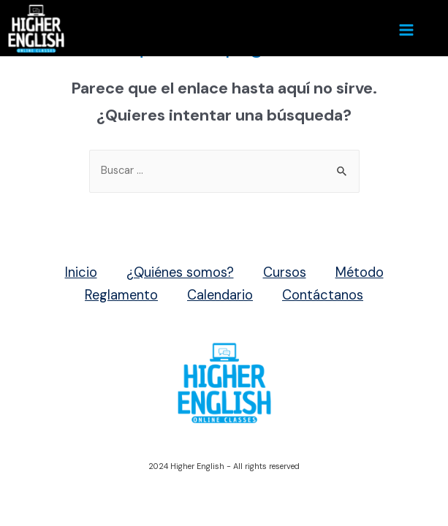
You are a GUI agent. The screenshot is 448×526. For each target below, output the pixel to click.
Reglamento (121, 295)
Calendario (220, 295)
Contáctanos (322, 295)
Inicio (81, 272)
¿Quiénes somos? (180, 272)
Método (359, 272)
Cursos (284, 272)
